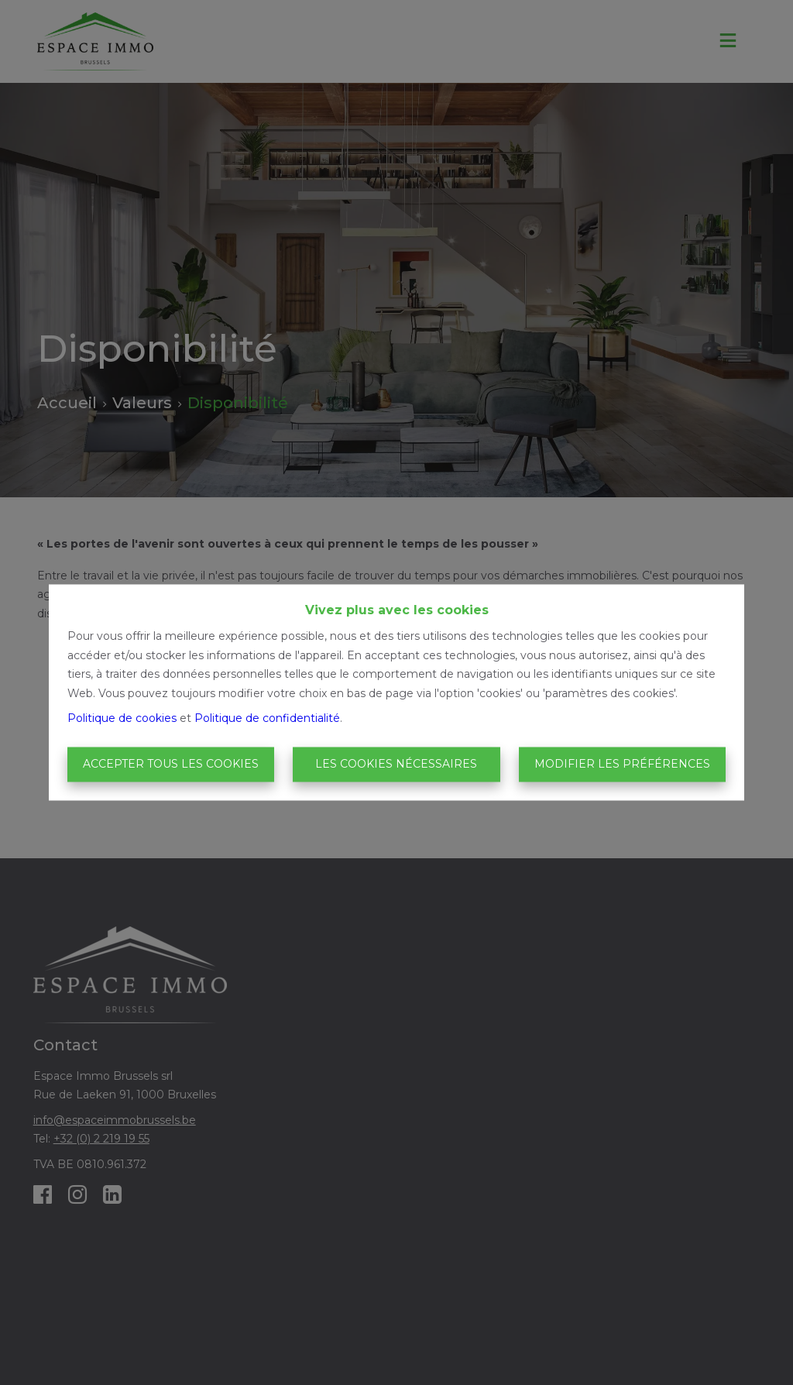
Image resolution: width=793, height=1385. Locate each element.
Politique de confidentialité (267, 719)
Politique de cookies (122, 719)
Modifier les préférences (622, 764)
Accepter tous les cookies (171, 764)
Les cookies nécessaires (396, 764)
